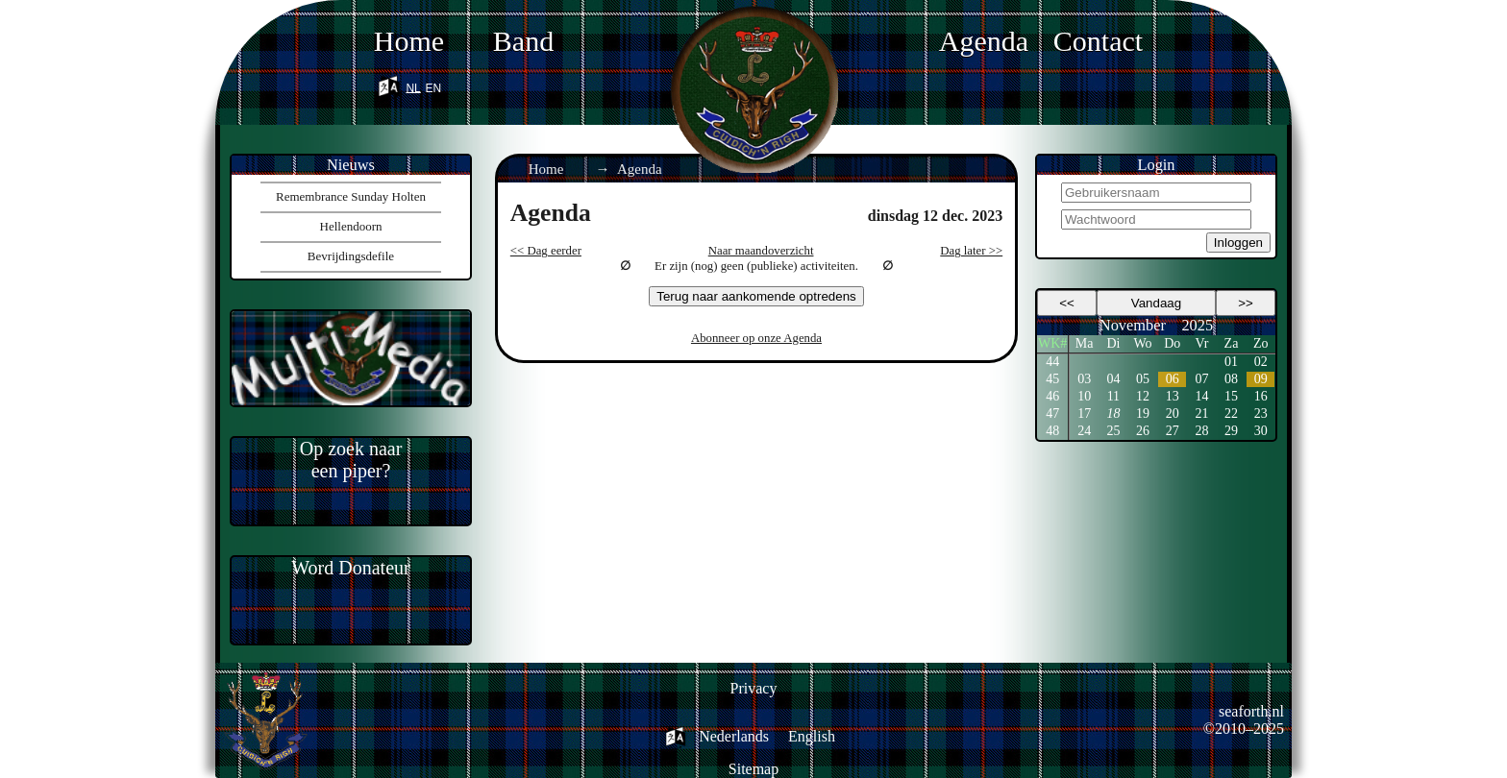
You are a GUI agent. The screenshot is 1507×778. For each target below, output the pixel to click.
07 (1201, 379)
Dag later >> (971, 250)
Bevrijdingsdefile (351, 256)
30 (1261, 431)
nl (413, 85)
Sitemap (753, 769)
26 (1142, 431)
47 (1052, 413)
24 (1084, 431)
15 (1231, 396)
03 (1084, 379)
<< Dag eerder (545, 250)
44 (1052, 361)
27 (1172, 431)
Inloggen (1238, 242)
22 (1231, 413)
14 (1201, 396)
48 (1052, 431)
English (811, 736)
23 (1261, 413)
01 (1231, 361)
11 (1113, 396)
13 (1172, 396)
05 (1142, 379)
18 (1113, 413)
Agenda (983, 41)
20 (1172, 413)
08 (1231, 379)
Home (409, 41)
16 (1261, 396)
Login (1155, 165)
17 (1084, 413)
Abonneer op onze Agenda (756, 338)
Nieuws (351, 165)
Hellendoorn (351, 226)
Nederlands (734, 736)
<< (1067, 303)
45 (1052, 379)
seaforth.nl (1251, 711)
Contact (1098, 41)
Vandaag (1156, 303)
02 (1261, 361)
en (434, 85)
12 (1142, 396)
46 (1052, 396)
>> (1245, 303)
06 (1172, 379)
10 (1084, 396)
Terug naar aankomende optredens (755, 296)
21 (1201, 413)
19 (1142, 413)
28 (1201, 431)
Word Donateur (350, 567)
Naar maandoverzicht (761, 250)
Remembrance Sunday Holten (351, 196)
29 (1231, 431)
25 (1113, 431)
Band (523, 41)
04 (1113, 379)
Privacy (754, 688)
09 (1261, 379)
